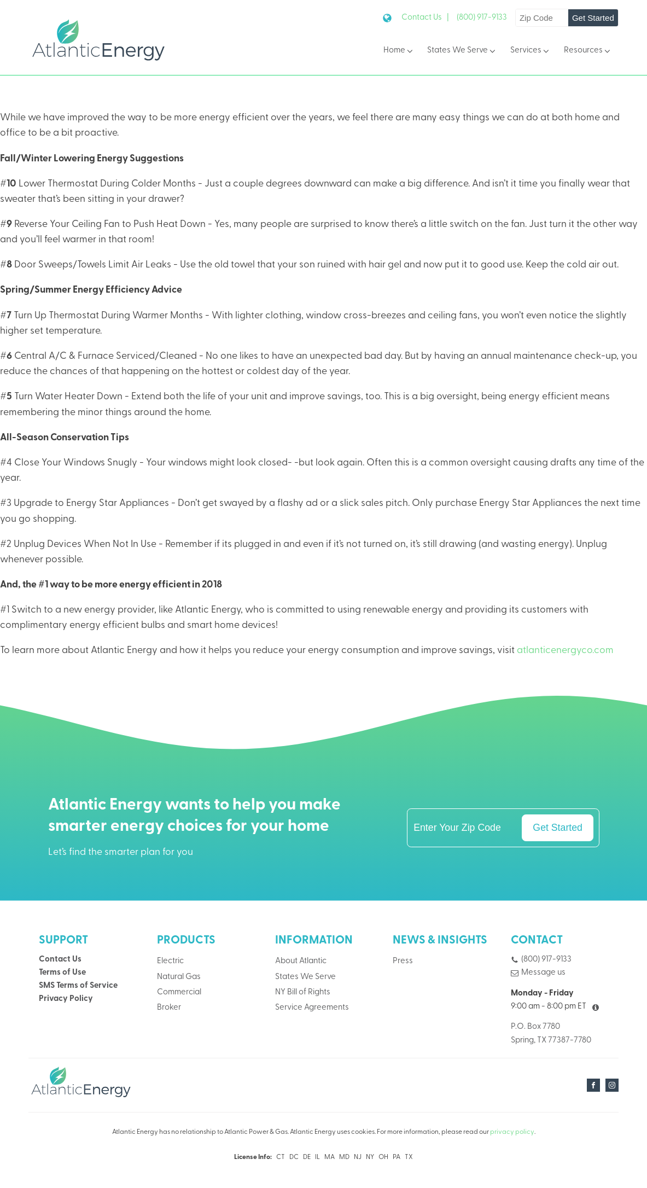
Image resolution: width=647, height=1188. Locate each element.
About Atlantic (301, 961)
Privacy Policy (66, 999)
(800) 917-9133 (482, 18)
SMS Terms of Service (78, 986)
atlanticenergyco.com (565, 650)
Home (399, 51)
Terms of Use (62, 973)
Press (403, 961)
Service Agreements (312, 1008)
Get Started (593, 17)
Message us (543, 973)
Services (530, 51)
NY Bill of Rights (302, 992)
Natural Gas (179, 977)
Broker (169, 1008)
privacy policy (512, 1132)
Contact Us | (425, 18)
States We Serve (462, 51)
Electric (170, 961)
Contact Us (60, 960)
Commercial (179, 992)
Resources (588, 51)
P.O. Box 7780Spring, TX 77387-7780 (551, 1033)
